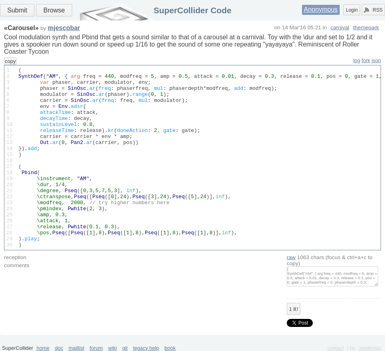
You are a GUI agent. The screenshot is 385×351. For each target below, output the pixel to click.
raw (291, 257)
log (356, 60)
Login (351, 10)
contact (335, 348)
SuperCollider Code (192, 10)
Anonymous (321, 9)
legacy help (146, 348)
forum (96, 348)
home (42, 348)
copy (10, 61)
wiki (112, 348)
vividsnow (370, 348)
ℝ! (293, 309)
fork (366, 60)
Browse (54, 10)
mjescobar (64, 27)
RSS (373, 10)
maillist (76, 348)
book (170, 348)
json (376, 60)
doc (59, 348)
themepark (366, 27)
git (125, 348)
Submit (17, 10)
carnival (339, 27)
